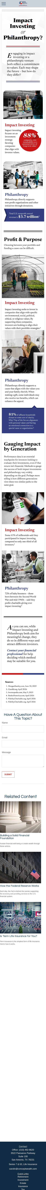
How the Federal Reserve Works (19, 885)
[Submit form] (8, 774)
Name (5, 722)
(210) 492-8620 (26, 1150)
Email (4, 737)
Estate (23, 1183)
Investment (23, 1180)
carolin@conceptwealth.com (23, 1169)
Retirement (23, 1177)
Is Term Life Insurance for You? (18, 936)
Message (6, 752)
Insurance (23, 1186)
